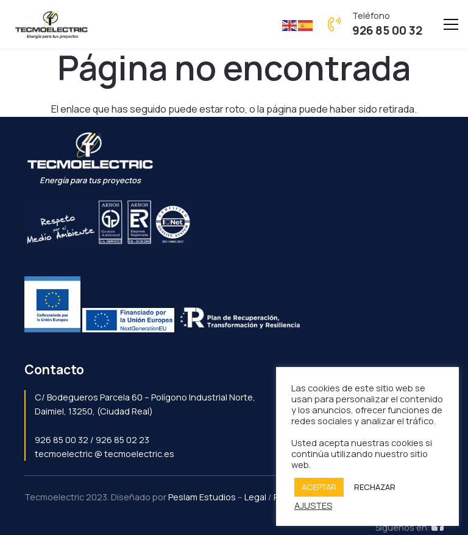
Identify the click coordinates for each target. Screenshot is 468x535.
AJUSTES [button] (313, 505)
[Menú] (451, 24)
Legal (255, 497)
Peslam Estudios (202, 497)
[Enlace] (52, 24)
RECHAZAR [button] (374, 486)
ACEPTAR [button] (319, 486)
